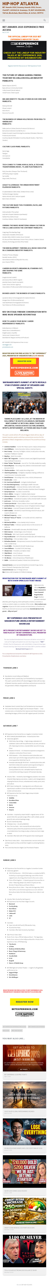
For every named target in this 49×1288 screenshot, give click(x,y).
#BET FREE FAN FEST (17, 1030)
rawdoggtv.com (6, 344)
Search (44, 20)
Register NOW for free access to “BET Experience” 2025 (24, 66)
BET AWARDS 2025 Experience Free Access (14, 1027)
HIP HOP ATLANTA (27, 1285)
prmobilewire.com (7, 347)
